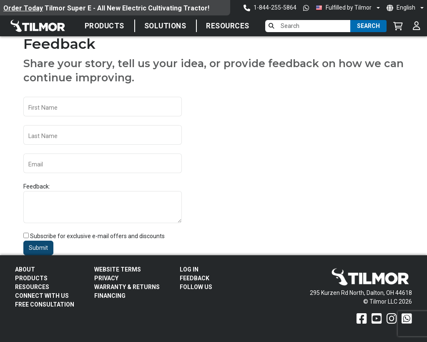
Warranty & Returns (127, 287)
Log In (189, 269)
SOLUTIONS (165, 26)
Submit (38, 247)
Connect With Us (42, 295)
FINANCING (110, 295)
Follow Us (196, 287)
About (25, 269)
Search (368, 26)
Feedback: (36, 186)
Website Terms (117, 269)
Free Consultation (44, 304)
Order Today (23, 8)
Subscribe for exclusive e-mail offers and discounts (97, 236)
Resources (227, 26)
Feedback (194, 278)
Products (104, 26)
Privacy (106, 278)
